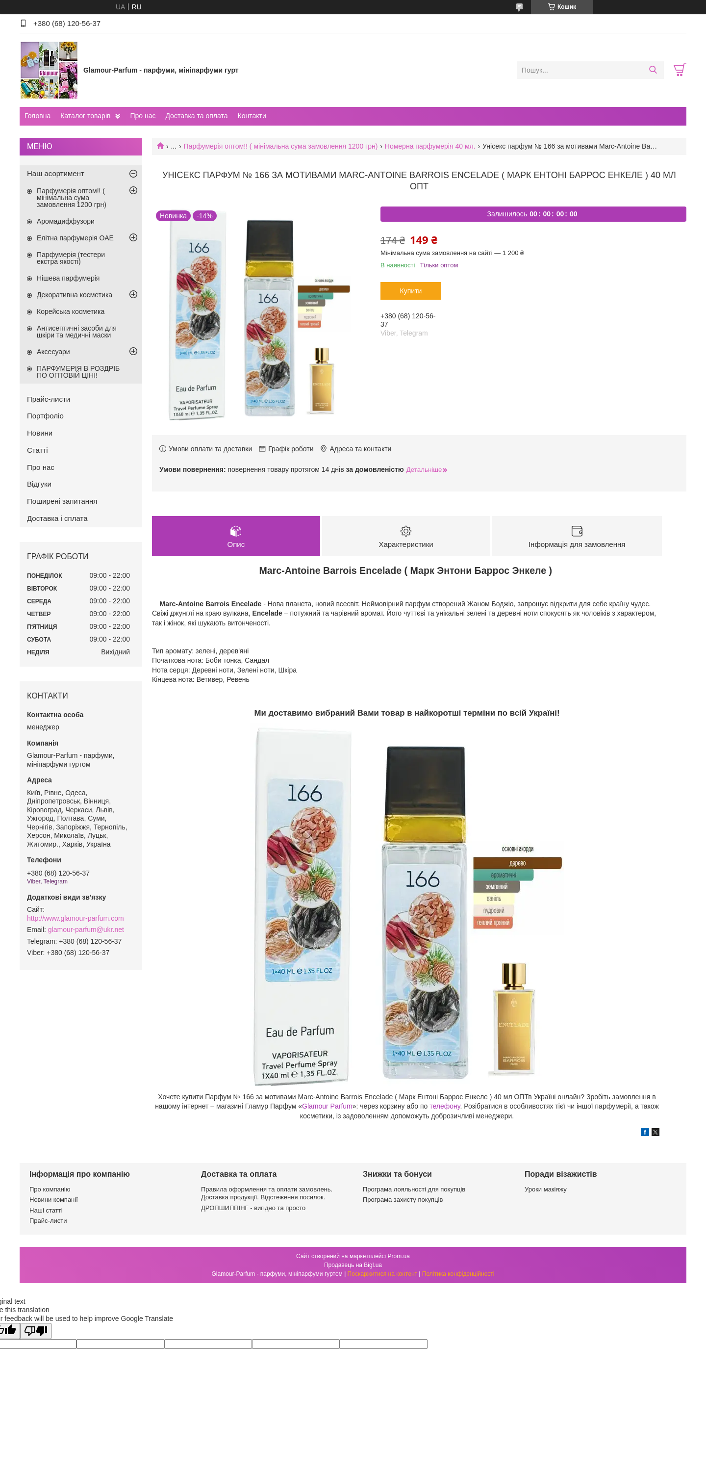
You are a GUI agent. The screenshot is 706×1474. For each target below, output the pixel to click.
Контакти (251, 116)
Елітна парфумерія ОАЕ (75, 238)
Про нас (142, 116)
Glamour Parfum (327, 1106)
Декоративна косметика (74, 295)
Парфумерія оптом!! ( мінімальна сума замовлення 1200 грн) (281, 146)
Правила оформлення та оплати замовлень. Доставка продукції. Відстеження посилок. (266, 1193)
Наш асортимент (55, 173)
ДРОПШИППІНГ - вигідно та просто (253, 1208)
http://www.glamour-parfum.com (75, 918)
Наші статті (46, 1210)
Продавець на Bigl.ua (353, 1265)
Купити (411, 291)
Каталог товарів (85, 116)
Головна (37, 116)
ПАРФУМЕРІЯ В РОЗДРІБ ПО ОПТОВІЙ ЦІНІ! (78, 371)
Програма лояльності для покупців (414, 1189)
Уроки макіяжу (546, 1189)
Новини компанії (53, 1199)
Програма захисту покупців (403, 1199)
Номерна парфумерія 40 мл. (430, 146)
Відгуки (39, 484)
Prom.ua (399, 1256)
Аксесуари (53, 352)
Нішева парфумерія (68, 278)
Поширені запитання (62, 501)
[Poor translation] (35, 1331)
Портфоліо (45, 416)
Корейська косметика (70, 311)
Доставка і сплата (57, 518)
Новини (39, 433)
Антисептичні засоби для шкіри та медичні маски (77, 331)
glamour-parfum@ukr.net (86, 929)
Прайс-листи (48, 399)
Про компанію (50, 1189)
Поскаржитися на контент (382, 1273)
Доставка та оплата (196, 116)
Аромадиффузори (66, 221)
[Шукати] (653, 70)
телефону (444, 1106)
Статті (37, 450)
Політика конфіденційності (458, 1273)
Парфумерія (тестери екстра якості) (71, 258)
